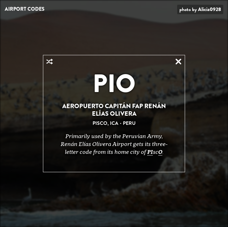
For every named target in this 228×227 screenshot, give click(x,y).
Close (178, 61)
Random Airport (49, 61)
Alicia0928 (209, 9)
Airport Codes (25, 9)
